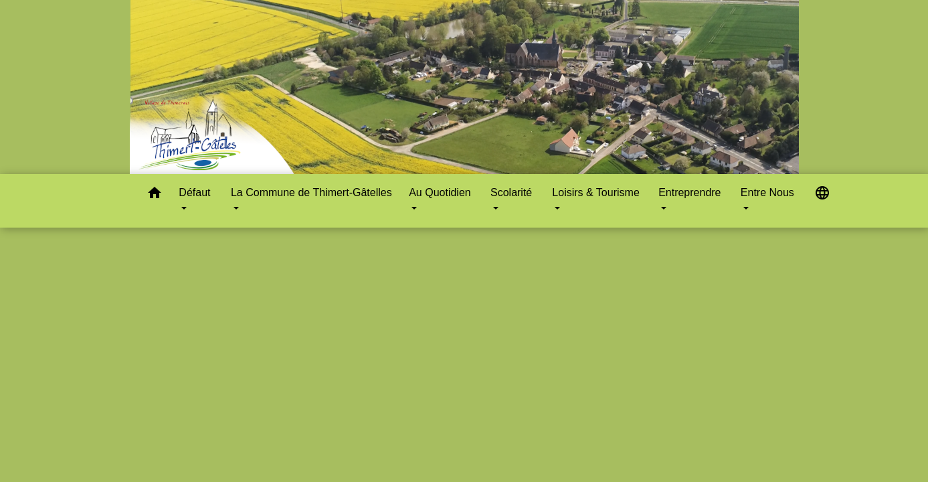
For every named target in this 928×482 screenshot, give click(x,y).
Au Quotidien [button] (440, 192)
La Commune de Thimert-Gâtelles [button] (311, 192)
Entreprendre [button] (689, 192)
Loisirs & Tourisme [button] (595, 192)
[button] (154, 195)
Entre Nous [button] (767, 192)
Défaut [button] (194, 192)
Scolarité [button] (511, 192)
